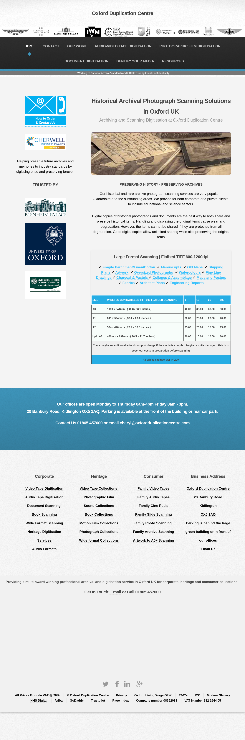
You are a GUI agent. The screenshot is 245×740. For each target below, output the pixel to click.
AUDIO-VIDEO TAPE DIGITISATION (123, 46)
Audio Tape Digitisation (44, 497)
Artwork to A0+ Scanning (153, 540)
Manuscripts (171, 267)
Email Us (208, 549)
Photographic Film (99, 497)
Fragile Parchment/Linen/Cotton (129, 267)
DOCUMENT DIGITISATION (86, 61)
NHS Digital (38, 700)
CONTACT (51, 46)
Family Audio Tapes (153, 497)
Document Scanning (44, 506)
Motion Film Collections (99, 523)
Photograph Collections (99, 532)
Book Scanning (44, 514)
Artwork (121, 272)
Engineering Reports (186, 283)
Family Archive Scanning (153, 532)
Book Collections (99, 514)
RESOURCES (173, 61)
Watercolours (190, 272)
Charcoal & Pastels (132, 278)
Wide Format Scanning (44, 523)
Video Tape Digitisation (44, 488)
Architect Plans (152, 283)
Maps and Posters (211, 278)
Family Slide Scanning (153, 514)
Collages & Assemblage (172, 278)
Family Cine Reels (153, 506)
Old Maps (195, 267)
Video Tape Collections (99, 488)
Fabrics (128, 283)
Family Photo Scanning (153, 523)
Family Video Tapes (153, 488)
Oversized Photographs (153, 272)
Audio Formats (44, 549)
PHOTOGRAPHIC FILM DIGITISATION (190, 46)
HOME (29, 46)
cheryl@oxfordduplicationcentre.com (155, 423)
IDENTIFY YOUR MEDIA (134, 61)
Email (115, 592)
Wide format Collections (99, 540)
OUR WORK (77, 46)
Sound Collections (99, 506)
